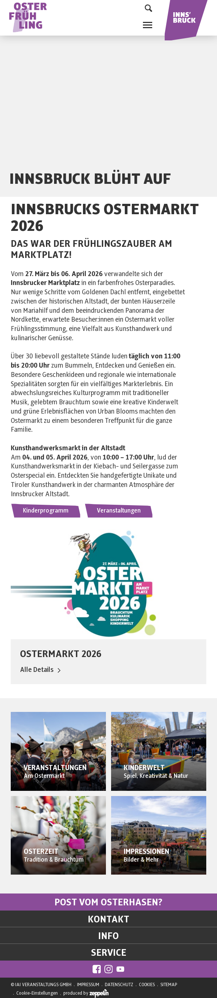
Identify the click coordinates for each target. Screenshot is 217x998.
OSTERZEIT (41, 852)
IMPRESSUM (88, 984)
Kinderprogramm (46, 510)
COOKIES (147, 984)
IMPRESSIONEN (146, 852)
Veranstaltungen (118, 510)
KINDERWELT (144, 768)
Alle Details (40, 670)
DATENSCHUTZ (119, 984)
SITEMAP (168, 984)
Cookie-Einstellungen (37, 993)
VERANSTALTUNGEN (55, 768)
